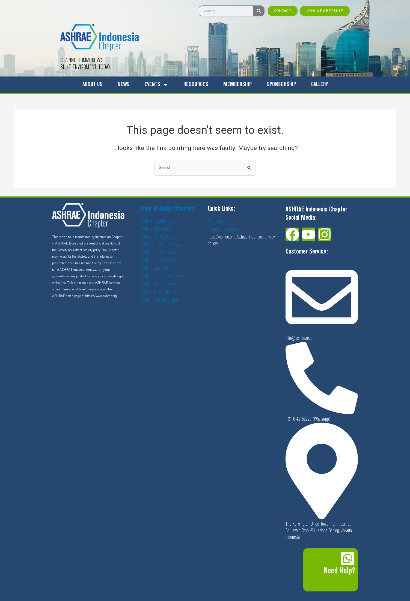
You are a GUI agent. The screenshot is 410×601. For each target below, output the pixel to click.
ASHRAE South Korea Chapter (162, 276)
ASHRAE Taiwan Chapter (158, 292)
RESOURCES (195, 84)
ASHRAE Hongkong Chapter (160, 260)
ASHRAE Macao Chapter (157, 284)
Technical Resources (223, 229)
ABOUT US (92, 84)
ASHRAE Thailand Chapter (159, 300)
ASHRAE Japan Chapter (157, 268)
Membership (217, 221)
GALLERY (319, 84)
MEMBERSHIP (237, 84)
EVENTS (156, 84)
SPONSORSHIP (281, 84)
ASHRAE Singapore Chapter (160, 253)
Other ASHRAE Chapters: (167, 209)
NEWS (123, 84)
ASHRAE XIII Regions (155, 229)
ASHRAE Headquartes (155, 221)
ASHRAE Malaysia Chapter (159, 237)
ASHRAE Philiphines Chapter (161, 245)
